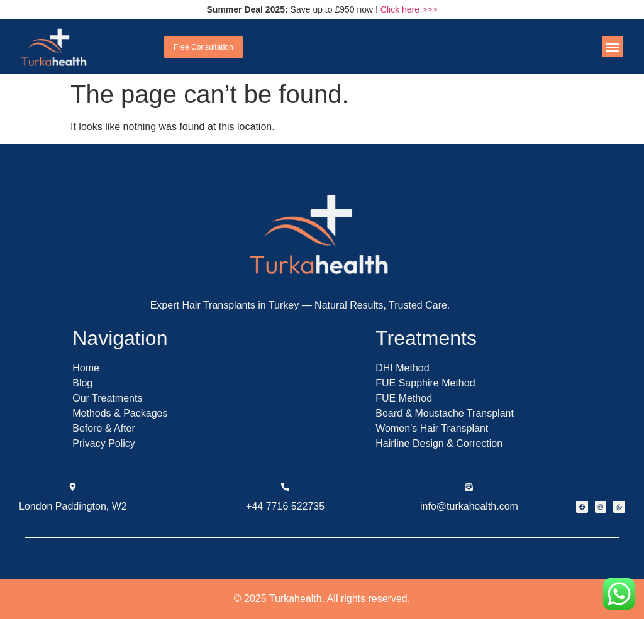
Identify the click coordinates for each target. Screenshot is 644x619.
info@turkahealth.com (469, 506)
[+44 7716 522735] (285, 487)
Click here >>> (409, 9)
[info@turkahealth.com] (469, 487)
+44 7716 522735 (285, 506)
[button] (612, 46)
